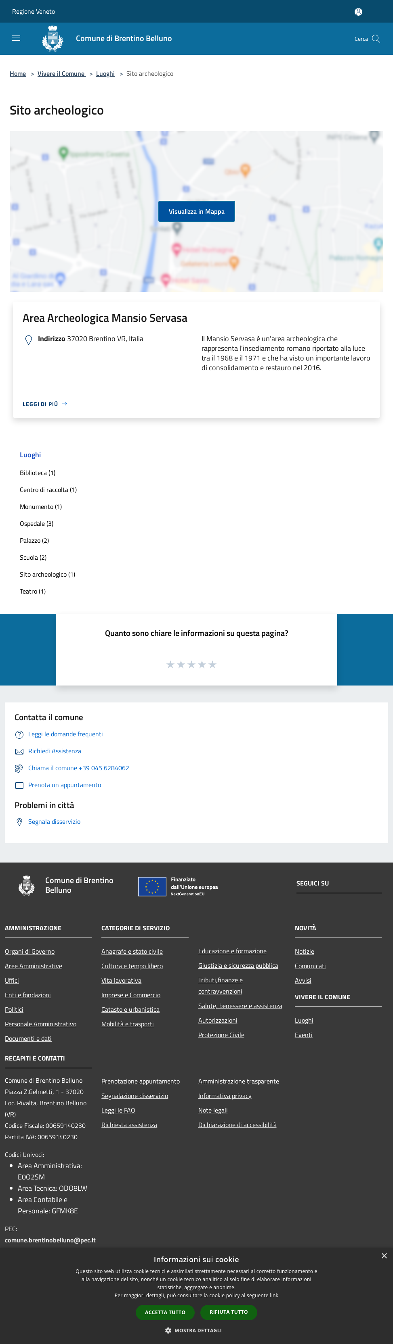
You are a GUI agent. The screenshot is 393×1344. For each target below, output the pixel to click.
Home (18, 73)
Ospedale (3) (36, 523)
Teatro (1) (33, 591)
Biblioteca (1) (37, 472)
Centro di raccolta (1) (48, 489)
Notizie (304, 951)
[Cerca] (376, 39)
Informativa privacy (225, 1095)
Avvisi (303, 980)
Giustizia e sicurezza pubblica (238, 965)
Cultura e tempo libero (132, 966)
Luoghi (105, 73)
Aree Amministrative (33, 966)
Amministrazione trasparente (238, 1081)
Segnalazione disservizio (134, 1095)
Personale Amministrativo (40, 1024)
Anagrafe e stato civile (132, 951)
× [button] (384, 1256)
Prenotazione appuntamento (140, 1081)
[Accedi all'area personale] (358, 12)
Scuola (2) (33, 557)
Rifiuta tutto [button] (229, 1312)
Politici (14, 1009)
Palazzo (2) (34, 540)
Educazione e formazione (232, 951)
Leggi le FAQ (118, 1110)
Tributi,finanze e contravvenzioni (220, 985)
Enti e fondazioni (28, 995)
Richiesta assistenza (129, 1124)
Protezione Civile (221, 1035)
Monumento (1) (41, 506)
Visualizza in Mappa (197, 211)
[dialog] (196, 1296)
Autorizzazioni (217, 1020)
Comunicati (310, 966)
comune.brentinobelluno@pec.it (50, 1240)
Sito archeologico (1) (47, 574)
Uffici (12, 980)
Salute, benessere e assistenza (240, 1006)
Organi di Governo (30, 951)
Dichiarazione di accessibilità (237, 1124)
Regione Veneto (33, 11)
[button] (196, 1330)
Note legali (213, 1110)
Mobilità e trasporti (127, 1024)
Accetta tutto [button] (165, 1312)
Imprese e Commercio (130, 995)
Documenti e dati (28, 1038)
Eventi (304, 1035)
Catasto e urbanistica (130, 1009)
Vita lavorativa (121, 980)
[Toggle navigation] (16, 38)
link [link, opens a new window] (274, 1295)
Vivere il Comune (62, 73)
